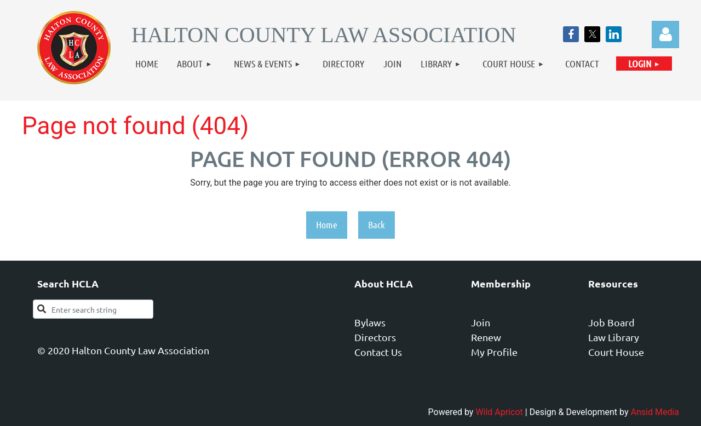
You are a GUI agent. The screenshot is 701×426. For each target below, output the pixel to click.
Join (480, 322)
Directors (375, 337)
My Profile (494, 352)
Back (376, 224)
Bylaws (370, 322)
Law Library (613, 337)
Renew (486, 337)
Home (326, 224)
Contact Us (378, 352)
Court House (616, 352)
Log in (665, 34)
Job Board (611, 322)
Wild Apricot (498, 412)
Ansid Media (655, 412)
